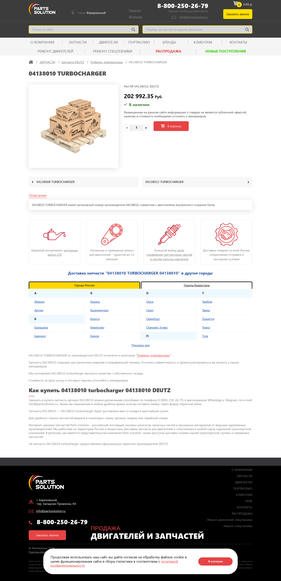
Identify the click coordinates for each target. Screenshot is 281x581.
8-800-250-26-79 (182, 6)
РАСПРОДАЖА (168, 51)
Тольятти (208, 318)
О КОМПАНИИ (42, 42)
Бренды (169, 42)
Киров (94, 336)
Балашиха (41, 327)
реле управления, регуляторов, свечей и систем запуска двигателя (169, 254)
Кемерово (97, 327)
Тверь (206, 310)
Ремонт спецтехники (112, 51)
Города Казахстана (197, 285)
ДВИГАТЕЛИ (108, 42)
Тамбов (207, 301)
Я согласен (215, 561)
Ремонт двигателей (55, 51)
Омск (150, 301)
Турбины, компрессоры (153, 355)
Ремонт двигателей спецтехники (229, 519)
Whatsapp (135, 17)
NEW (248, 501)
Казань (95, 301)
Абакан (39, 301)
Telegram (135, 10)
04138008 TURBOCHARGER (55, 182)
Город (91, 13)
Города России (84, 285)
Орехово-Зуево (157, 327)
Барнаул (40, 336)
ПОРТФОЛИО (139, 42)
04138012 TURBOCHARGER (164, 182)
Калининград (99, 310)
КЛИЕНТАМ (203, 42)
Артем (38, 310)
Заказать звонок (237, 14)
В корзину (171, 126)
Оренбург (153, 318)
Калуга (95, 318)
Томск (206, 327)
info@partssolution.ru (193, 17)
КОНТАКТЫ (238, 42)
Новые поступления (225, 51)
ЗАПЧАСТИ (78, 42)
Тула (205, 336)
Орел (149, 310)
